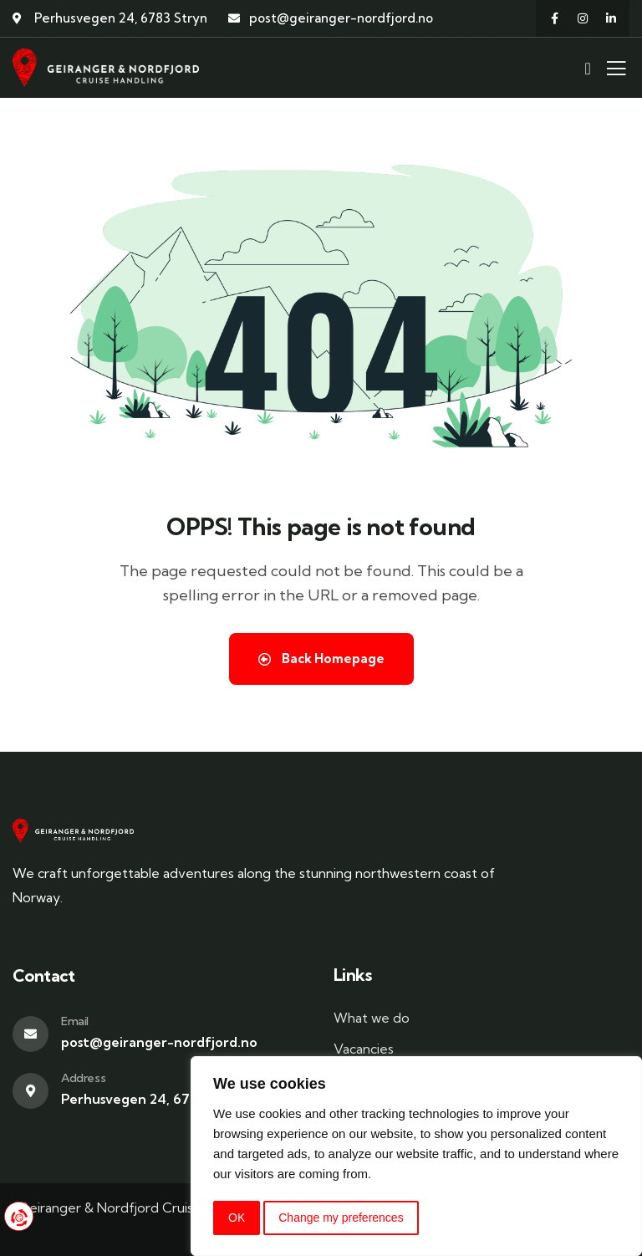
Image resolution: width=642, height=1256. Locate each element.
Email (75, 1021)
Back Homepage (321, 658)
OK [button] (236, 1217)
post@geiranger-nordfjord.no (159, 1042)
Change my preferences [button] (340, 1217)
